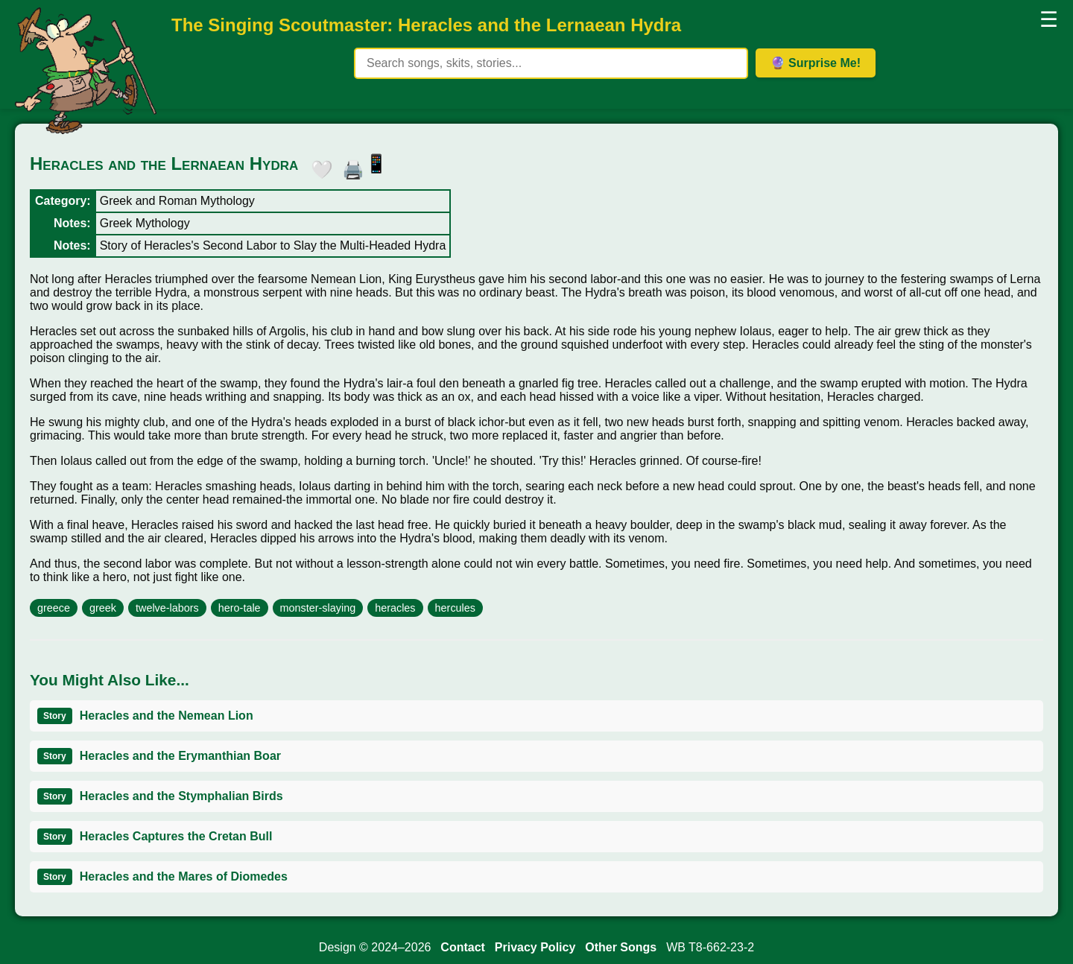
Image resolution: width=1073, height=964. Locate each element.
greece (53, 608)
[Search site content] (551, 63)
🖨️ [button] (349, 166)
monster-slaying (318, 608)
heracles (395, 608)
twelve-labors (167, 608)
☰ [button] (1048, 19)
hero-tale (239, 608)
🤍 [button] (318, 166)
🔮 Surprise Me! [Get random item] (815, 63)
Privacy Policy (535, 947)
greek (102, 608)
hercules (455, 608)
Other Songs (620, 947)
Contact (462, 947)
